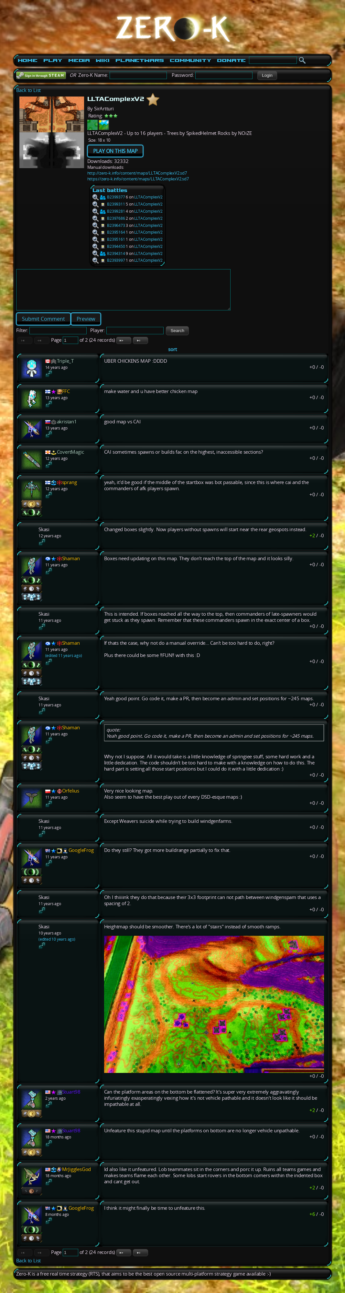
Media (79, 60)
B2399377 (108, 197)
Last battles (110, 190)
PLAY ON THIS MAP (115, 151)
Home (28, 60)
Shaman (71, 566)
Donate (231, 60)
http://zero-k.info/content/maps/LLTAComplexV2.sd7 (137, 173)
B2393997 (108, 260)
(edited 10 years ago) (56, 947)
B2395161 (108, 239)
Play (52, 60)
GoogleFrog (81, 858)
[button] (267, 75)
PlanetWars (139, 60)
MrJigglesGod (76, 1177)
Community (190, 60)
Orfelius (70, 798)
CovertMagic (70, 460)
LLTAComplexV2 (148, 197)
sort (172, 357)
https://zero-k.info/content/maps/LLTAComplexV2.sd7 (138, 179)
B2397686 (108, 218)
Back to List (28, 90)
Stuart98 (71, 1099)
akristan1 (67, 429)
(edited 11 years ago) (63, 663)
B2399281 (108, 211)
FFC (66, 399)
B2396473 (108, 225)
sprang (69, 490)
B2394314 (108, 253)
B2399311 (108, 204)
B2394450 (108, 246)
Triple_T (65, 369)
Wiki (103, 60)
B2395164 (108, 232)
